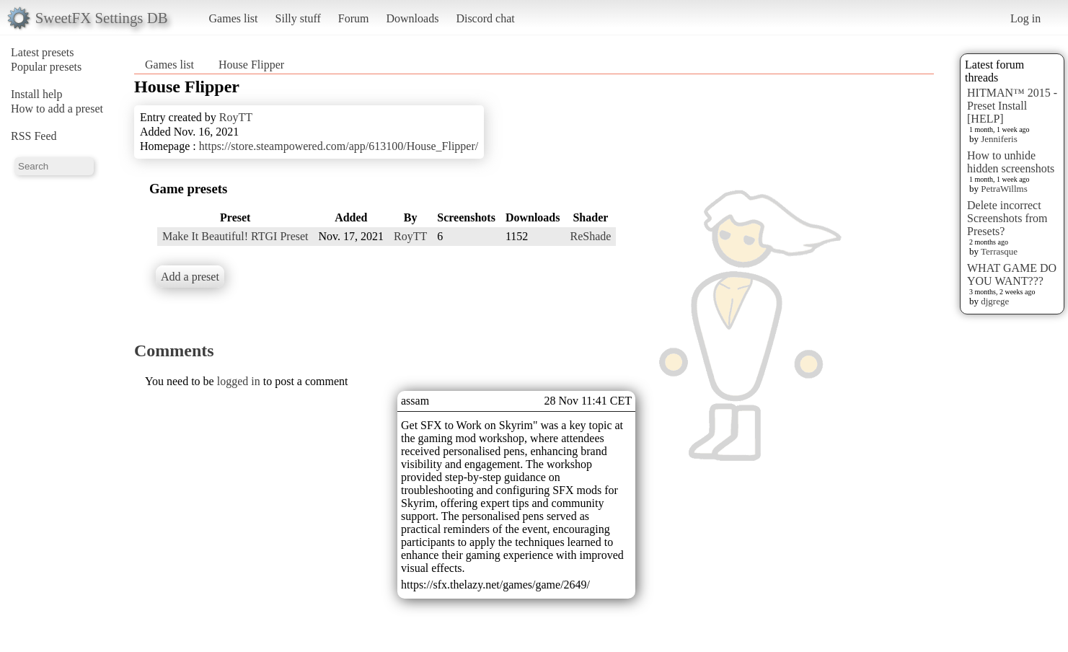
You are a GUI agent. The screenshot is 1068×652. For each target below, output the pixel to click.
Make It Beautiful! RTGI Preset (235, 236)
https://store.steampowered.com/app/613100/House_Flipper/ (339, 146)
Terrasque (999, 251)
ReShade (590, 236)
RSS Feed (34, 136)
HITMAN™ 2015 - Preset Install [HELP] (1012, 106)
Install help (37, 94)
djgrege (995, 301)
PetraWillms (1004, 188)
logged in (238, 381)
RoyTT (235, 117)
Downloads (412, 18)
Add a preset (190, 276)
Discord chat (485, 18)
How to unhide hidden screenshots (1010, 162)
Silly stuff (298, 18)
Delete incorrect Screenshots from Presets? (1007, 218)
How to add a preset (57, 108)
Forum (353, 18)
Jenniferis (999, 138)
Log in (1025, 18)
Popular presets (46, 67)
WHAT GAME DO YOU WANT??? (1011, 274)
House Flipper (251, 64)
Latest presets (42, 52)
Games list (233, 18)
